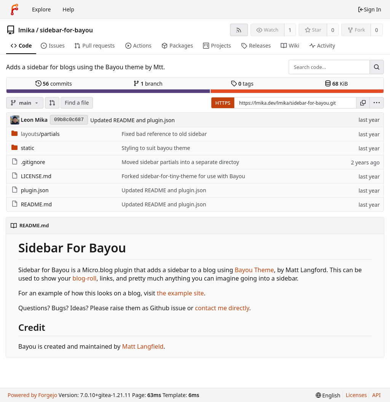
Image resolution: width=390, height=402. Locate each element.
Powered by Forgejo (32, 395)
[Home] (14, 9)
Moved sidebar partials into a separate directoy (180, 162)
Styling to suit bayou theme (155, 148)
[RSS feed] (239, 30)
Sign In (369, 9)
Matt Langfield (142, 346)
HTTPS (222, 102)
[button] (52, 102)
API (376, 395)
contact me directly (222, 308)
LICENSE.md (36, 176)
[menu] (376, 102)
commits (53, 83)
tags (242, 83)
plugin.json (35, 190)
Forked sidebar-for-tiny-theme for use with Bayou (183, 176)
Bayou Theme (254, 270)
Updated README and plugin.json (132, 120)
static (27, 148)
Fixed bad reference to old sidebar (164, 133)
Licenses (356, 395)
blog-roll (84, 278)
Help (68, 9)
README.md (36, 204)
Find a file (77, 102)
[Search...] (376, 67)
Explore (41, 9)
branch (148, 83)
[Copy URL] (363, 102)
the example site (180, 293)
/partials (40, 133)
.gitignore (33, 162)
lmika (26, 30)
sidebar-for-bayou (66, 30)
